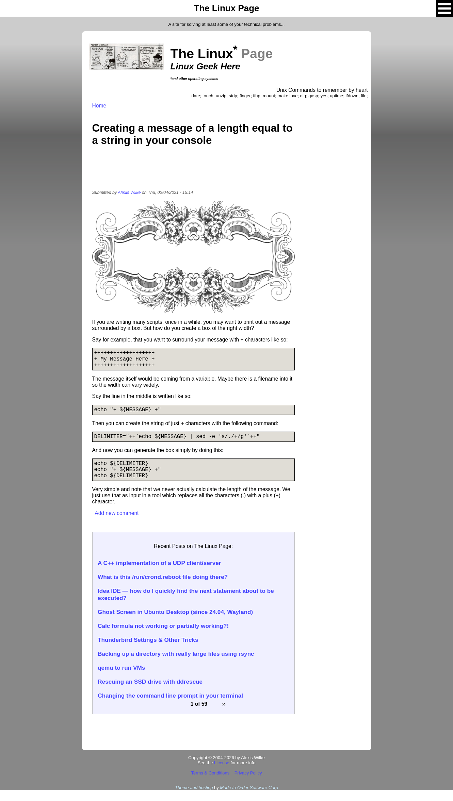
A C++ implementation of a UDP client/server (159, 573)
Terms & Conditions (210, 783)
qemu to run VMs (121, 678)
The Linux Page (226, 8)
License (221, 773)
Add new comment (117, 524)
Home (99, 106)
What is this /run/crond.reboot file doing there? (163, 587)
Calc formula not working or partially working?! (163, 636)
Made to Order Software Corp (249, 798)
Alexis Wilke (129, 192)
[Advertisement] (193, 172)
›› (224, 715)
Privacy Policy (248, 783)
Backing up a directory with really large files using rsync (176, 664)
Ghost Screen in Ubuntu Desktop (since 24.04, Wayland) (175, 622)
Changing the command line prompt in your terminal (170, 706)
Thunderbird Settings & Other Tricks (148, 650)
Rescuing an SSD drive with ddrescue (150, 692)
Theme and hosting (194, 798)
